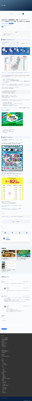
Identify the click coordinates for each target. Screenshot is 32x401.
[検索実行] (23, 14)
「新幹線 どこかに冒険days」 (5, 110)
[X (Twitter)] (5, 232)
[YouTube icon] (9, 238)
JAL (2, 361)
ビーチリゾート (4, 380)
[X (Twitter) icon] (8, 238)
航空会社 (3, 359)
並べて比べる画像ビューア (5, 350)
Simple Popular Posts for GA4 (5, 355)
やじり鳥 (3, 5)
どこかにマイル (9, 72)
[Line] (12, 232)
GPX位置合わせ (4, 351)
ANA (3, 360)
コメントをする (4, 319)
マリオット (3, 367)
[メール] (26, 232)
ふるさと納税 (4, 388)
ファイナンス (3, 385)
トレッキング (4, 383)
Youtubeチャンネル (4, 344)
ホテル (2, 365)
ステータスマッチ (4, 364)
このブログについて (4, 341)
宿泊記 (3, 379)
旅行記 (2, 378)
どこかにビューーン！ (11, 23)
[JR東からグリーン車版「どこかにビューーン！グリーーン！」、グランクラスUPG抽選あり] (23, 252)
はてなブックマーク (4, 342)
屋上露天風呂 (4, 381)
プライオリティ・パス (5, 363)
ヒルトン (3, 368)
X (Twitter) (3, 343)
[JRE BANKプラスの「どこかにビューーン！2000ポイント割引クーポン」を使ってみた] (8, 264)
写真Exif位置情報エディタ (5, 349)
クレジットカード (4, 386)
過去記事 (3, 340)
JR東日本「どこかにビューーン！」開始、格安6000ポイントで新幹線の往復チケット (13, 216)
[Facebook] (19, 232)
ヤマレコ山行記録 (4, 345)
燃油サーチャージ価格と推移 (6, 377)
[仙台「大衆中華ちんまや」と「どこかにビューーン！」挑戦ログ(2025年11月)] (8, 252)
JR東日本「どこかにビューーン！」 (8, 33)
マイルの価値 (4, 362)
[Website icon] (6, 238)
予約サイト (3, 375)
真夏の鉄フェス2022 (4, 206)
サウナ (3, 382)
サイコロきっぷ (4, 140)
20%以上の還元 (4, 387)
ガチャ (2, 26)
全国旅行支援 (4, 376)
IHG (2, 366)
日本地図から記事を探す (5, 384)
